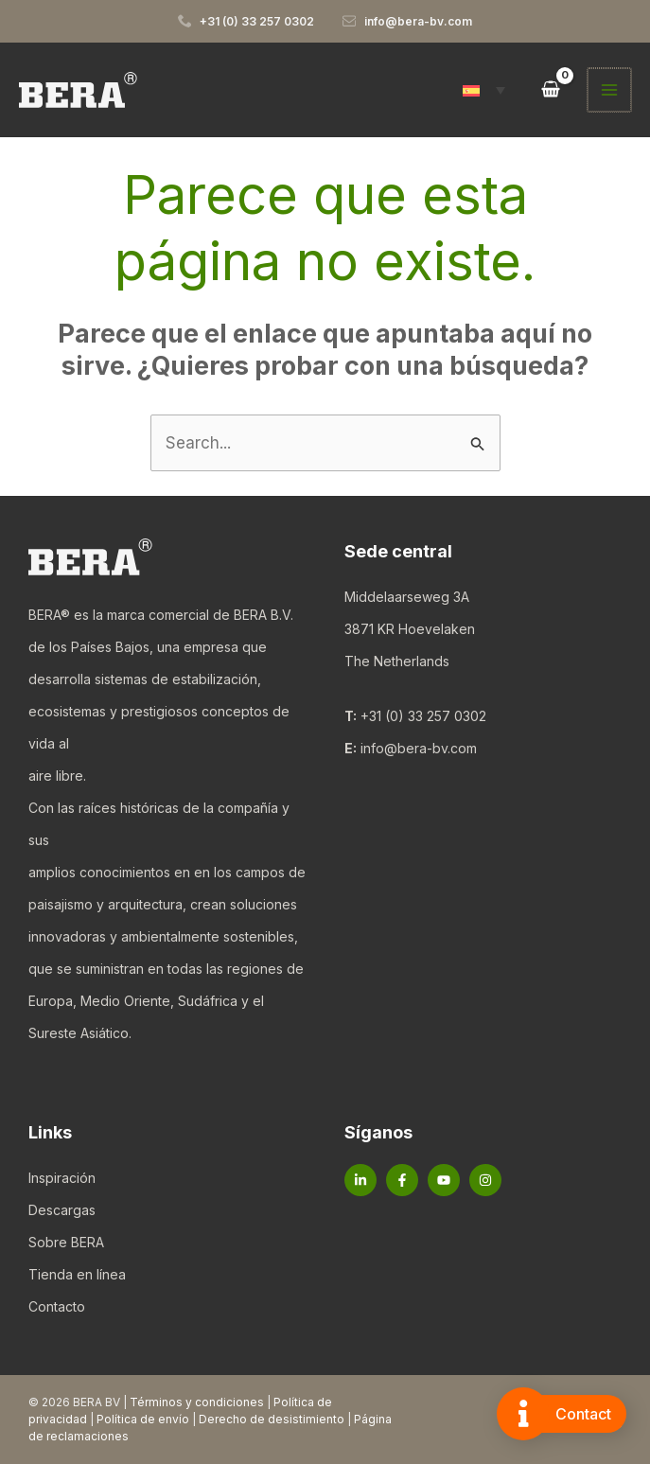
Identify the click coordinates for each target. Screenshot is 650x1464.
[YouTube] (444, 1180)
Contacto (56, 1306)
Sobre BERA (66, 1242)
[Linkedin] (360, 1180)
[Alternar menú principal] (610, 90)
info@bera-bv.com (418, 748)
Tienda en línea (77, 1274)
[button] (486, 90)
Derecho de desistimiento (271, 1419)
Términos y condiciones (197, 1402)
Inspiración (62, 1178)
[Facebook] (402, 1180)
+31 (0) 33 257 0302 (423, 716)
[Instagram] (485, 1180)
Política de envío (143, 1419)
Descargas (62, 1210)
